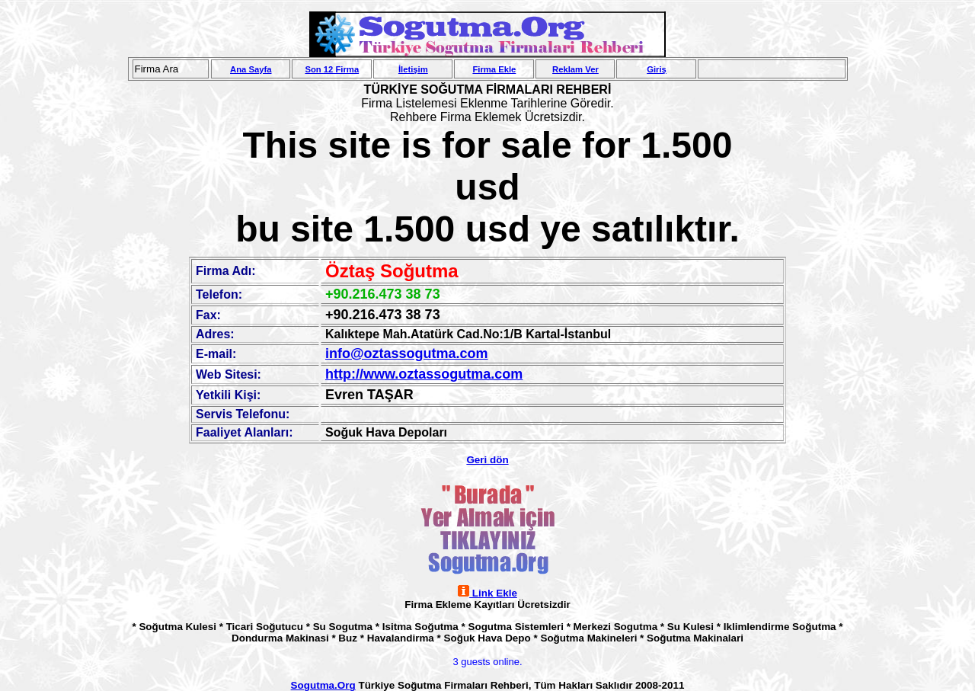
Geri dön (487, 459)
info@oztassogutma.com (406, 353)
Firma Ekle (494, 69)
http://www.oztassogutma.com (424, 374)
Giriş (657, 69)
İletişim (413, 69)
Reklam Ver (575, 69)
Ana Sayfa (250, 69)
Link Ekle (487, 593)
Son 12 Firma (332, 69)
